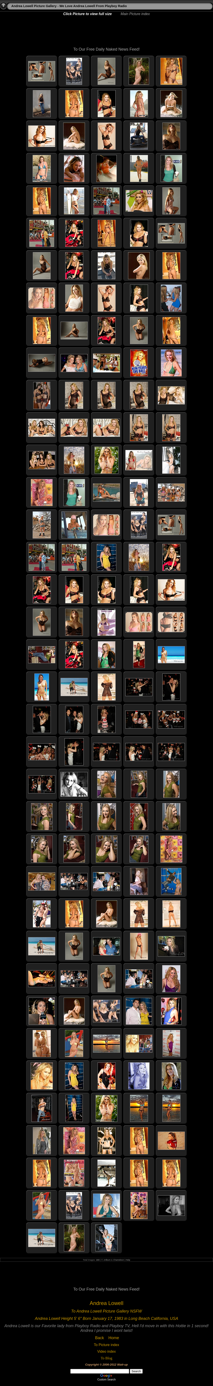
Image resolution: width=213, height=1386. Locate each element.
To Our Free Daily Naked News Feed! (106, 49)
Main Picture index (135, 14)
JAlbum (106, 1260)
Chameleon (118, 1260)
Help (128, 1260)
